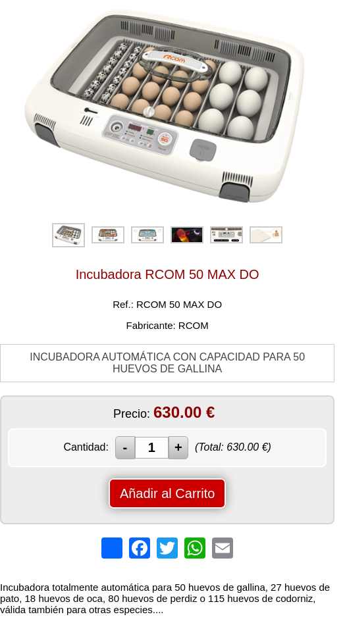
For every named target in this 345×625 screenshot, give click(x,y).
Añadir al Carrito (167, 493)
